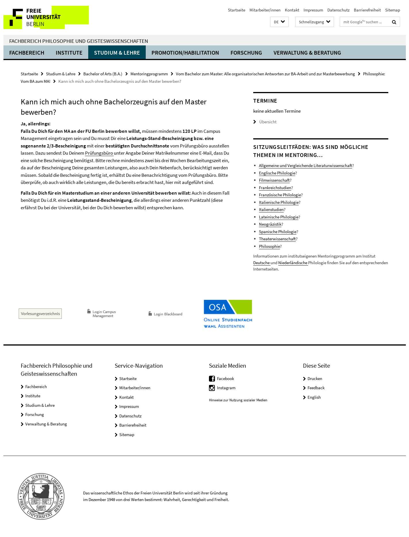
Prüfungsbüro (99, 153)
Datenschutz (338, 10)
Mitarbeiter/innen (265, 10)
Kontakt (292, 10)
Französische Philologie (280, 194)
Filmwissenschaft (274, 180)
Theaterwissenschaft (277, 238)
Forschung (246, 52)
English (314, 397)
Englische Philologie (277, 173)
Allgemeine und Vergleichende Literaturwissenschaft (305, 165)
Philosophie (269, 246)
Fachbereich (26, 52)
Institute (69, 52)
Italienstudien (271, 209)
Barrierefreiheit (367, 10)
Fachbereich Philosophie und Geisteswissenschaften (78, 40)
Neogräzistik (270, 224)
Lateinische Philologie (278, 217)
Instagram (226, 387)
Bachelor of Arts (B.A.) (102, 73)
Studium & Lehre (117, 52)
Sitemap (392, 10)
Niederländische (293, 262)
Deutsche (261, 262)
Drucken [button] (315, 378)
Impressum (313, 10)
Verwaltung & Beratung (307, 52)
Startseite (236, 10)
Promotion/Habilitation (185, 52)
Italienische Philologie (279, 202)
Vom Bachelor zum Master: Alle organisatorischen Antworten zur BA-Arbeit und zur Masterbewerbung (265, 73)
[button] (279, 22)
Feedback (316, 387)
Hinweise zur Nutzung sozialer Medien (238, 400)
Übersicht (264, 121)
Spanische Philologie (277, 231)
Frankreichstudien (275, 187)
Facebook (225, 378)
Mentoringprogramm (149, 73)
